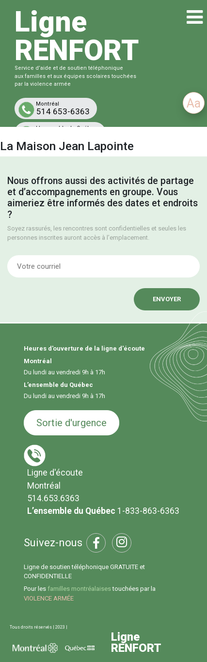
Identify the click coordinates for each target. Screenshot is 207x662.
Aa (194, 103)
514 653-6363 (57, 109)
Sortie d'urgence (71, 423)
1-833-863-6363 (148, 511)
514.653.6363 (53, 498)
